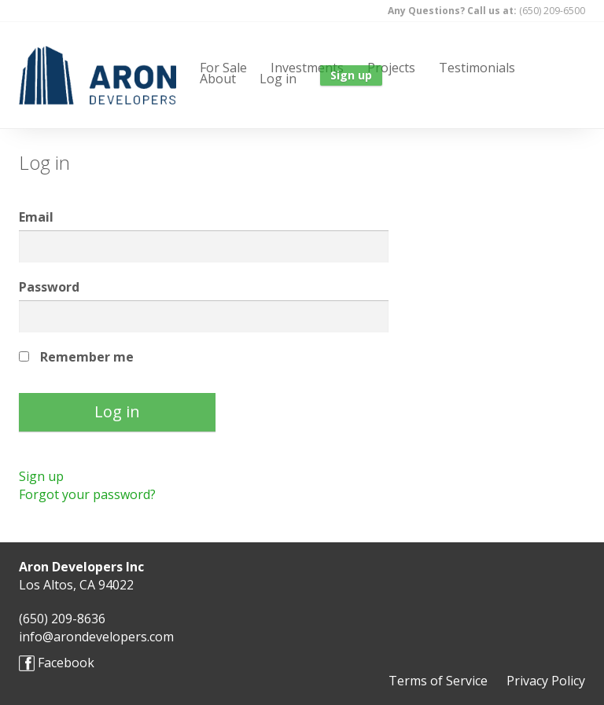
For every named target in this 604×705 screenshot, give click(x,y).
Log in (278, 77)
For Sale (223, 66)
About (218, 77)
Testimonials (477, 66)
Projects (391, 66)
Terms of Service (438, 680)
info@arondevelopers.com (96, 636)
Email (36, 217)
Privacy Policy (545, 680)
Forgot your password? (87, 494)
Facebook (56, 663)
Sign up (41, 476)
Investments (307, 66)
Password (49, 287)
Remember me (87, 356)
